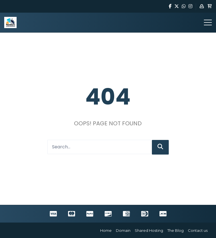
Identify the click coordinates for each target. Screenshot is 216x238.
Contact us (198, 230)
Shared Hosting (149, 230)
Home (106, 230)
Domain (123, 230)
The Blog (175, 230)
